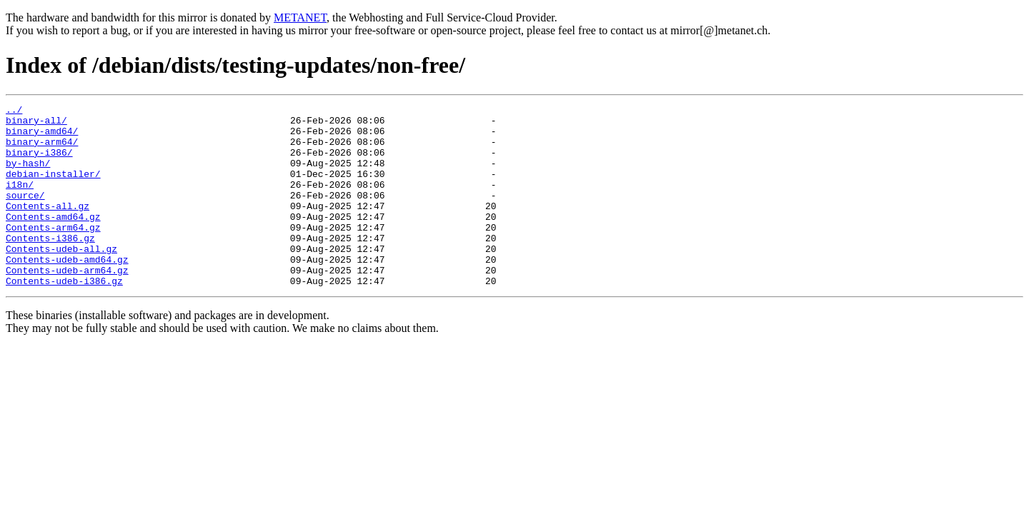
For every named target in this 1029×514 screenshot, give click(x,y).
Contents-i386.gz (50, 265)
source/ (25, 214)
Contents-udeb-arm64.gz (67, 304)
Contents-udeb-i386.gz (64, 317)
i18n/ (20, 201)
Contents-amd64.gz (53, 239)
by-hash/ (28, 175)
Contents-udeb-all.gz (61, 278)
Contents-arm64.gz (53, 252)
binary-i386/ (39, 162)
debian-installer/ (53, 188)
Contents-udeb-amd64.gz (67, 291)
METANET (300, 17)
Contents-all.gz (47, 227)
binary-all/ (36, 124)
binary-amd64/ (42, 137)
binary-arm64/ (42, 149)
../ (14, 111)
